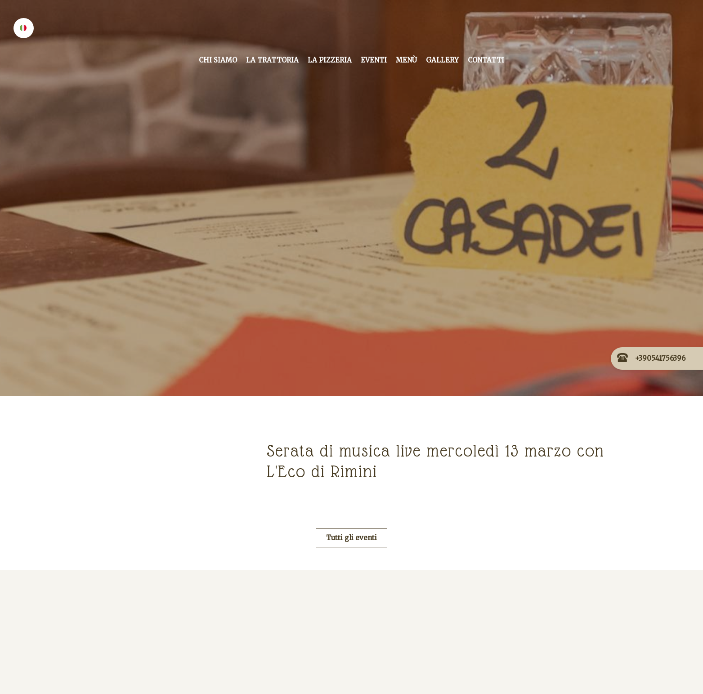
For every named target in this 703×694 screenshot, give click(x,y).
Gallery (442, 60)
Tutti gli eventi (351, 537)
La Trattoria (272, 60)
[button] (23, 28)
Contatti (486, 60)
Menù (406, 60)
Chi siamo (218, 60)
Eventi (374, 60)
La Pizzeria (330, 60)
